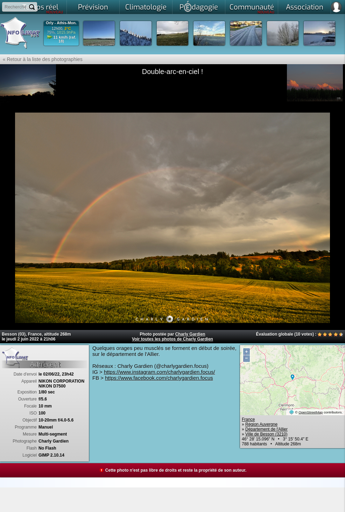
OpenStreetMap (310, 412)
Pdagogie (198, 6)
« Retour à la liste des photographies (41, 59)
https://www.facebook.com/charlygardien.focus (159, 378)
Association (304, 7)
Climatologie (146, 7)
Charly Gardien (190, 334)
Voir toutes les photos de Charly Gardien (172, 339)
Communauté (252, 8)
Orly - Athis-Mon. (61, 23)
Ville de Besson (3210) (266, 434)
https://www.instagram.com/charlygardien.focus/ (159, 372)
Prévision (93, 7)
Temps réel (42, 8)
